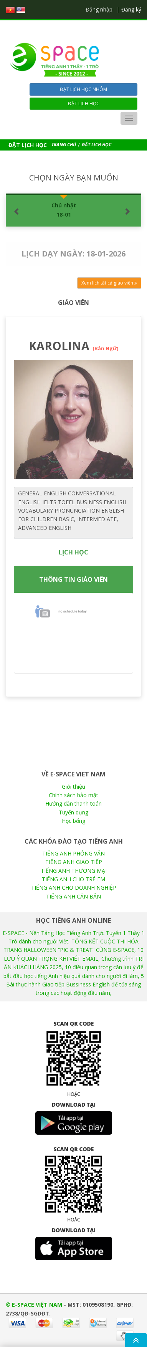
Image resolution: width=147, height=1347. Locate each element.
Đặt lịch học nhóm (83, 89)
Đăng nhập (99, 9)
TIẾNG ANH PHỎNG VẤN (73, 853)
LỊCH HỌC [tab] (73, 552)
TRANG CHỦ (63, 144)
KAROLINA (73, 346)
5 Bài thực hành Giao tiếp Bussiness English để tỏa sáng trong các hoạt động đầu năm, (75, 984)
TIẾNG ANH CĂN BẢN (73, 896)
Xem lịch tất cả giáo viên (109, 283)
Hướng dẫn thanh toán (73, 803)
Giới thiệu (73, 786)
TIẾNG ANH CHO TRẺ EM (73, 879)
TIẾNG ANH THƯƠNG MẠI (74, 870)
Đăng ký (131, 9)
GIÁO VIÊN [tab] (73, 302)
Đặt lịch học (83, 103)
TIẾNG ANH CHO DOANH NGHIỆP (73, 887)
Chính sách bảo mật (73, 795)
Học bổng (73, 820)
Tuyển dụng (73, 812)
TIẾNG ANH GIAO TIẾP (73, 861)
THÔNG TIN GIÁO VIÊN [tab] (73, 579)
